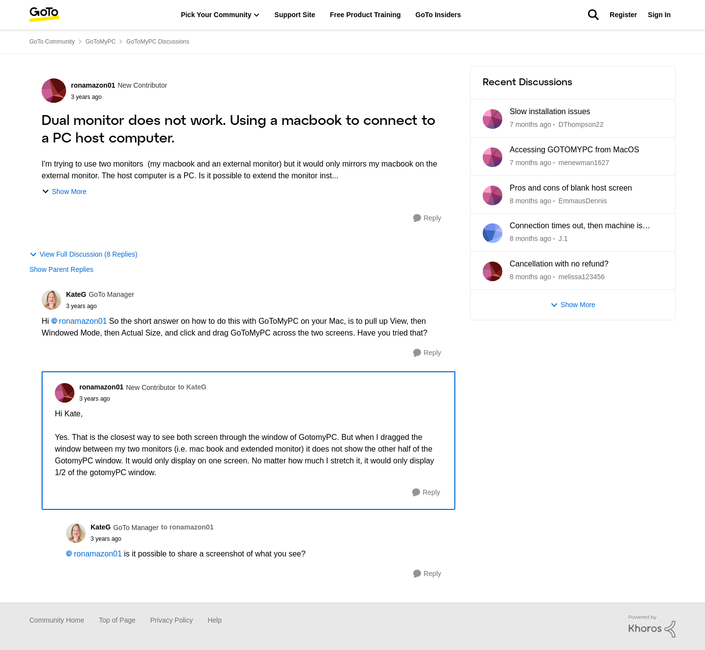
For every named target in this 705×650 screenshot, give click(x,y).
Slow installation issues (550, 111)
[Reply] (427, 218)
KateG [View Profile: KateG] (76, 294)
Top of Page (117, 620)
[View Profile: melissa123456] (492, 271)
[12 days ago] (530, 163)
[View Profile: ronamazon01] (54, 90)
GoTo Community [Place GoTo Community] (52, 41)
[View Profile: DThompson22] (492, 119)
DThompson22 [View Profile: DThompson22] (581, 124)
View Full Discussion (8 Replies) (83, 254)
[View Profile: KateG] (51, 300)
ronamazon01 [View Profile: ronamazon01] (93, 85)
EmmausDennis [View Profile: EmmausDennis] (583, 200)
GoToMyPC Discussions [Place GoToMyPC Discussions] (157, 41)
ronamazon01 (83, 321)
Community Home (56, 620)
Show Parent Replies (61, 269)
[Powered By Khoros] (652, 626)
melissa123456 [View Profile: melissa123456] (582, 277)
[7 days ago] (530, 125)
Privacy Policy (171, 620)
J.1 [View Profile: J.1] (563, 238)
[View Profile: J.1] (492, 233)
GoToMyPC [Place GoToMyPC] (101, 41)
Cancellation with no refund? (559, 264)
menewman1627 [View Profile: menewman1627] (584, 163)
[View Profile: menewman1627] (492, 157)
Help (215, 620)
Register (623, 15)
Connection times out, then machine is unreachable (576, 226)
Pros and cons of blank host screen (571, 188)
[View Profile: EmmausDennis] (492, 195)
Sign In (659, 15)
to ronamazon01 (187, 527)
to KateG (192, 387)
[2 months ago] (530, 200)
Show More (64, 192)
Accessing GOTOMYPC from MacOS (574, 149)
